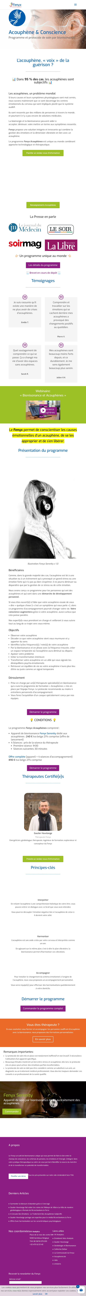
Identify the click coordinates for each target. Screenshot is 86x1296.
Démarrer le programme (43, 712)
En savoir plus (43, 1039)
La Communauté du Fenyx (64, 1253)
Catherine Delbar (60, 1249)
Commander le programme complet (43, 1008)
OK (46, 1294)
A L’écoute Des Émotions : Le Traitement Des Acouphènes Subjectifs (36, 1214)
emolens (57, 1264)
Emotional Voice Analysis (63, 1238)
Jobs (56, 1260)
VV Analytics (59, 1235)
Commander (12, 1111)
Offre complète (17, 756)
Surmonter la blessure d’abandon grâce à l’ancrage (30, 1204)
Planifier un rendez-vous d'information (43, 153)
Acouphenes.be (60, 1256)
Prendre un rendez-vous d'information (43, 859)
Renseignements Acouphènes (43, 205)
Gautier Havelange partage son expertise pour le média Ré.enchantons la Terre (40, 1217)
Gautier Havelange (61, 1242)
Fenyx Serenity (48, 733)
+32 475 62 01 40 (36, 1244)
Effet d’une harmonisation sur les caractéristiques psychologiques (35, 1221)
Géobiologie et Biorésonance (65, 1246)
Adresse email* (15, 1279)
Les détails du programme (43, 265)
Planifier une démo (18, 1176)
